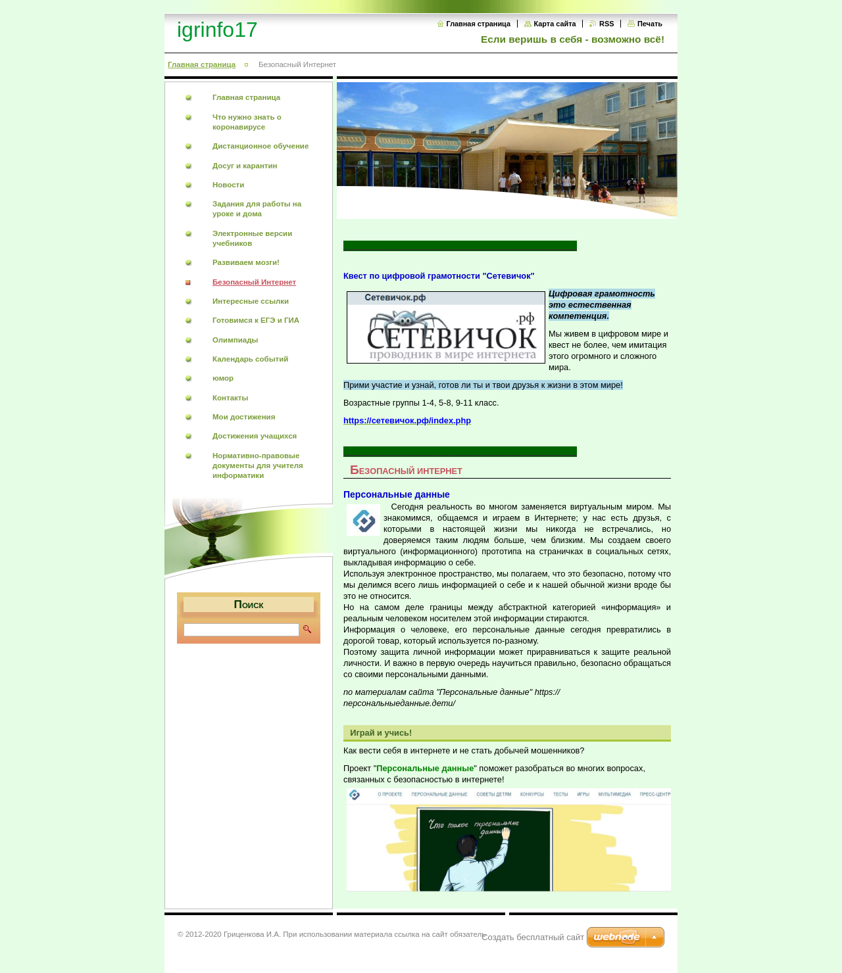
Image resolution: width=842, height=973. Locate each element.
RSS (606, 24)
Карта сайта (555, 24)
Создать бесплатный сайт (533, 937)
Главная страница (478, 24)
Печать (649, 24)
